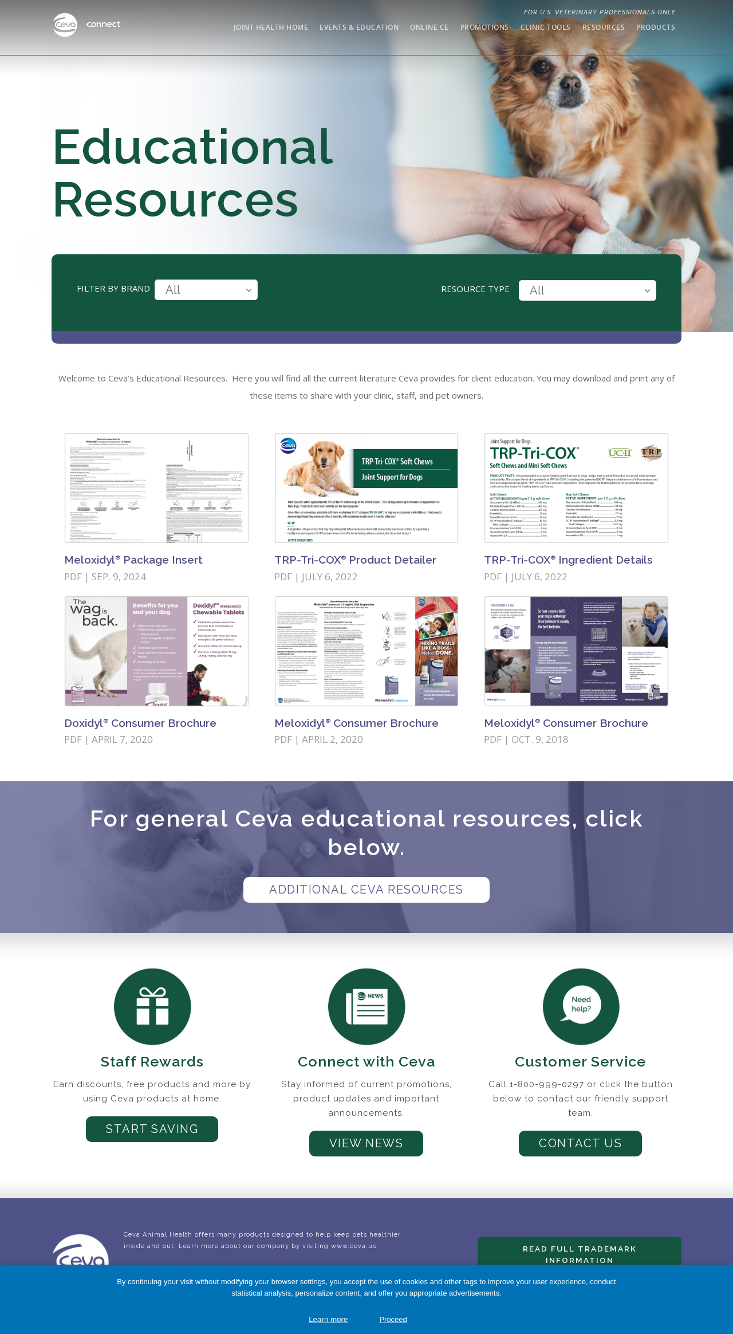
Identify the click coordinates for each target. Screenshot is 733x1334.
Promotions (484, 27)
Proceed (393, 1319)
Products (655, 27)
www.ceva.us (353, 1246)
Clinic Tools (546, 27)
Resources (603, 27)
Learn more (328, 1319)
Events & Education (359, 27)
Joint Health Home (271, 27)
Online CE (429, 27)
